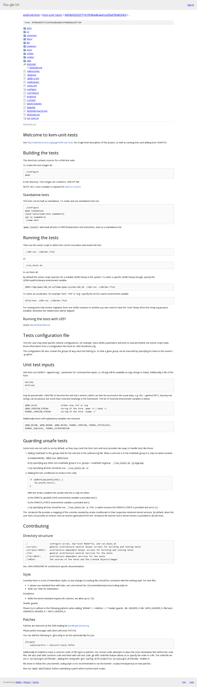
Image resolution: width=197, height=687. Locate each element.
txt (184, 682)
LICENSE (31, 100)
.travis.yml (32, 85)
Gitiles (19, 682)
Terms (35, 682)
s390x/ (30, 53)
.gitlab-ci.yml (33, 78)
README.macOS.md (37, 111)
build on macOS (73, 186)
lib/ (28, 42)
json (191, 682)
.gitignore (31, 74)
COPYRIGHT (33, 93)
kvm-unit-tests (52, 15)
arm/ (29, 28)
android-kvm (31, 15)
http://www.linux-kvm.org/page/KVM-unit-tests (50, 142)
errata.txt (31, 96)
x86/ (29, 60)
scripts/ (30, 57)
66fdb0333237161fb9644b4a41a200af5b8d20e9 (95, 15)
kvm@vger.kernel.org (78, 625)
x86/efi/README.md (40, 325)
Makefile (31, 107)
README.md (35, 67)
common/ (32, 35)
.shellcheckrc (33, 82)
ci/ (28, 31)
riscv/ (29, 49)
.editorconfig (33, 71)
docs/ (29, 38)
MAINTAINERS (34, 103)
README (31, 64)
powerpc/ (31, 46)
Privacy (26, 682)
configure (31, 89)
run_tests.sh (33, 118)
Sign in (190, 4)
